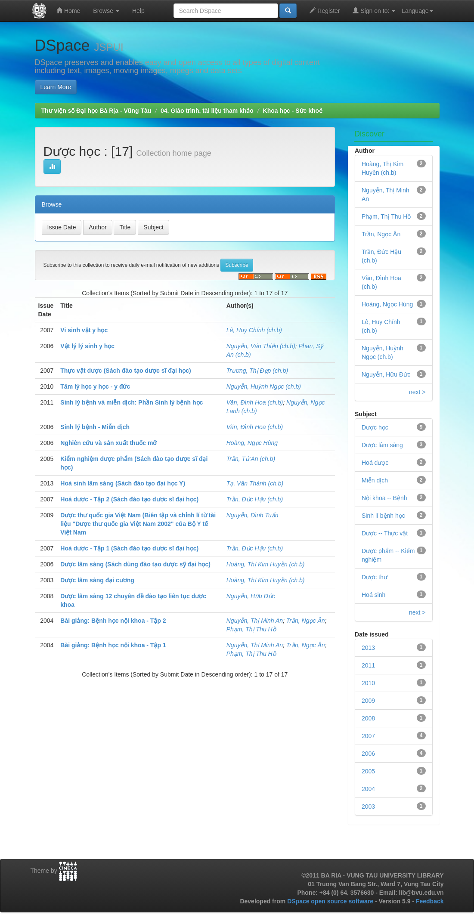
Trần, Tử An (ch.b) (250, 458)
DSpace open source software (331, 901)
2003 (368, 806)
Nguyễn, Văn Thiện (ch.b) (260, 346)
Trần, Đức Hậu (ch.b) (254, 499)
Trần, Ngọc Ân (305, 620)
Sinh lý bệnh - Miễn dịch (95, 426)
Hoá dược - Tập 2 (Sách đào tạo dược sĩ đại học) (129, 499)
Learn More (55, 86)
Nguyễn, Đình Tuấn (252, 515)
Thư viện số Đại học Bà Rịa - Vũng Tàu (96, 110)
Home (68, 10)
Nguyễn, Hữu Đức (250, 596)
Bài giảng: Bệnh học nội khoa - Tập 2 (113, 620)
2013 (368, 647)
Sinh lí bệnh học (383, 515)
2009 (368, 700)
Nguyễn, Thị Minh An (254, 620)
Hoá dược (375, 462)
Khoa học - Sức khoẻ (293, 110)
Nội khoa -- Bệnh (384, 497)
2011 (368, 665)
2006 (368, 753)
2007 (368, 735)
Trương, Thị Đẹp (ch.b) (257, 370)
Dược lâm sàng (382, 445)
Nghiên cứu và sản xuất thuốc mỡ (108, 442)
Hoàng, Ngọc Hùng (252, 442)
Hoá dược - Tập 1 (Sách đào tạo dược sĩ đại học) (129, 548)
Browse (106, 10)
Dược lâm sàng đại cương (97, 580)
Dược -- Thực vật (385, 533)
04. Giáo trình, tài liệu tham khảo (207, 110)
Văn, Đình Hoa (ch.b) (254, 402)
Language (417, 10)
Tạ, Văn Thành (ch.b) (255, 483)
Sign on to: (374, 10)
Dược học (375, 427)
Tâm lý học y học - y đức (95, 386)
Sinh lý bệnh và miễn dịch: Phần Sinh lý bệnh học (131, 402)
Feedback (430, 901)
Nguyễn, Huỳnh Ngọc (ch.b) (263, 386)
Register (325, 10)
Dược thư (374, 577)
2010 (368, 683)
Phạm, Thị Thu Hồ (251, 629)
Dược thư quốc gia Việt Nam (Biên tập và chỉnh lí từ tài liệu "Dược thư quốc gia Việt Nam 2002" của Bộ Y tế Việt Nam (138, 524)
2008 (368, 718)
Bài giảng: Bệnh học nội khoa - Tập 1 (113, 645)
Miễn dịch (375, 480)
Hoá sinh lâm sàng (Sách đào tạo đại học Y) (122, 483)
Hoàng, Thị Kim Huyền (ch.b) (265, 564)
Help (138, 10)
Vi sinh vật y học (84, 330)
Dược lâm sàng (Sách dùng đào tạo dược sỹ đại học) (135, 564)
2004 (368, 788)
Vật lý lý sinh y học (87, 346)
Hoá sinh (373, 594)
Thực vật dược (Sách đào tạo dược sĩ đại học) (125, 370)
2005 (368, 771)
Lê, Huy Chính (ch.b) (254, 330)
